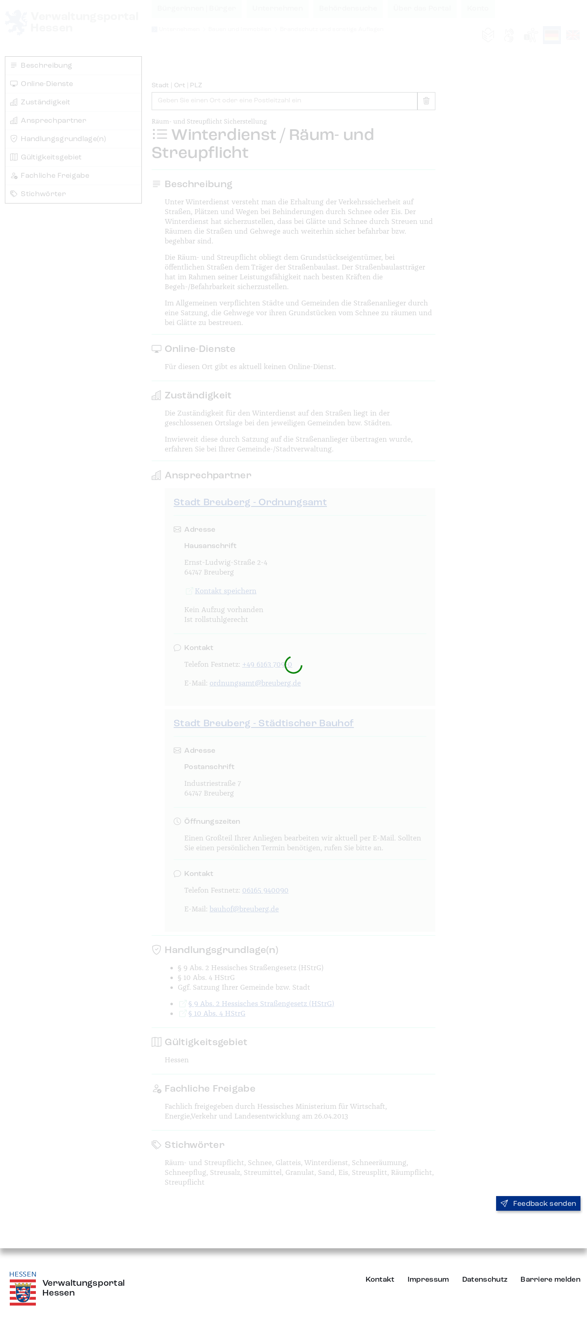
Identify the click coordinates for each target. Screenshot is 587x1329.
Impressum (428, 1279)
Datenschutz (485, 1279)
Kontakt (380, 1279)
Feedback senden (538, 1203)
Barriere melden (550, 1279)
